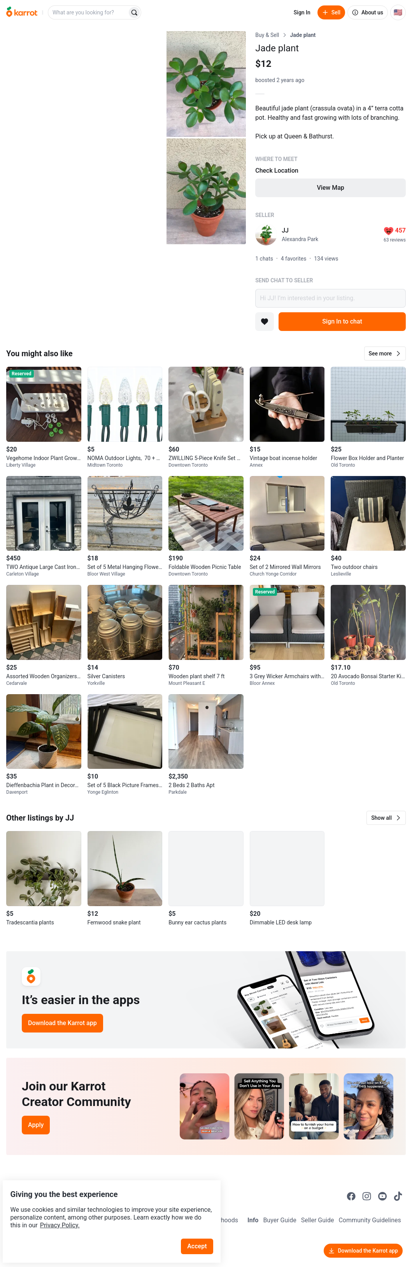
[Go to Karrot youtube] (382, 1196)
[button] (385, 353)
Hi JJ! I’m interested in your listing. (330, 298)
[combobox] (88, 12)
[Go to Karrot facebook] (351, 1196)
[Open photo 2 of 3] (206, 84)
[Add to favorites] (264, 321)
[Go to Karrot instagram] (367, 1196)
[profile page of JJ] (266, 234)
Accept (202, 1228)
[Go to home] (21, 12)
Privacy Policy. (106, 1207)
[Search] (134, 12)
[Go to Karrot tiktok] (398, 1196)
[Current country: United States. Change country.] (398, 12)
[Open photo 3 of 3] (206, 191)
